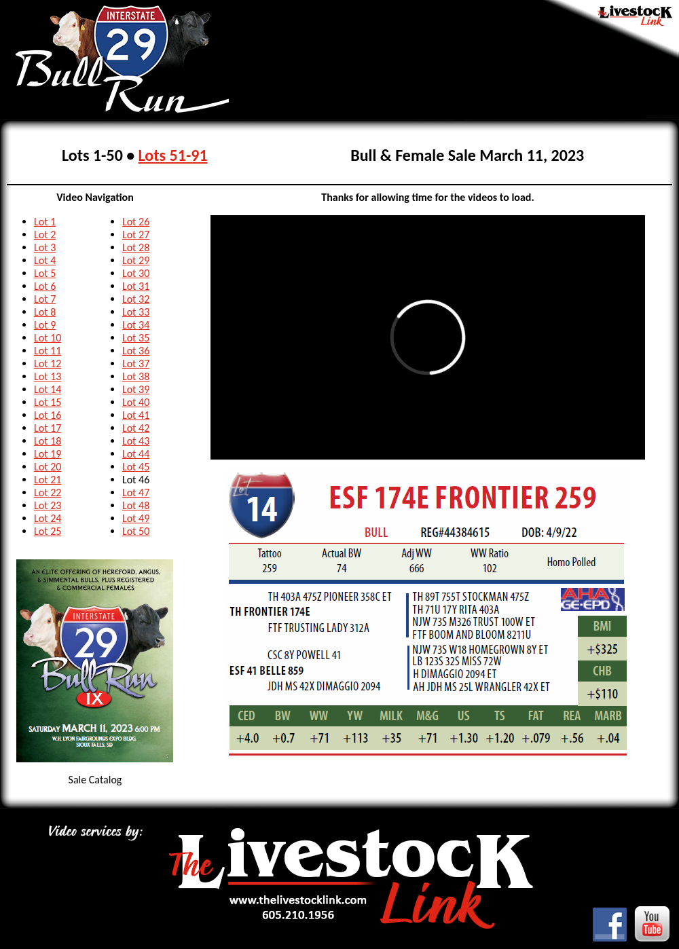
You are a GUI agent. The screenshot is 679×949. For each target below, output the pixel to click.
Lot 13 (47, 376)
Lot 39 (135, 389)
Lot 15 (47, 402)
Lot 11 (47, 350)
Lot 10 (47, 337)
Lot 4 (45, 260)
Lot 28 (135, 247)
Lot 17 (47, 428)
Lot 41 (135, 415)
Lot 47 (135, 492)
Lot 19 (47, 453)
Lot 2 (45, 234)
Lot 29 (135, 260)
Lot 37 (135, 363)
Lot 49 (135, 518)
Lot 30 (135, 273)
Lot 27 (135, 234)
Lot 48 (135, 505)
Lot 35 (135, 337)
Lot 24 (47, 518)
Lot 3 (45, 247)
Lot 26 (135, 221)
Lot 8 (45, 311)
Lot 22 (47, 492)
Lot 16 (47, 415)
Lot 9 (45, 324)
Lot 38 (135, 376)
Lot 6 (45, 286)
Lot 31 (135, 286)
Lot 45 (135, 466)
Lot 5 (45, 273)
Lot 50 (135, 531)
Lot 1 (45, 221)
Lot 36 (135, 350)
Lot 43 (135, 440)
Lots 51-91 (173, 155)
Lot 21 (47, 479)
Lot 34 (135, 324)
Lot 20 (47, 466)
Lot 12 (47, 363)
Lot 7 (45, 299)
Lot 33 (135, 311)
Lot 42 (135, 428)
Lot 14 (47, 389)
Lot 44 (135, 453)
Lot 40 (135, 402)
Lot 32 (135, 299)
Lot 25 (47, 531)
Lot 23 (47, 505)
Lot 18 (47, 440)
